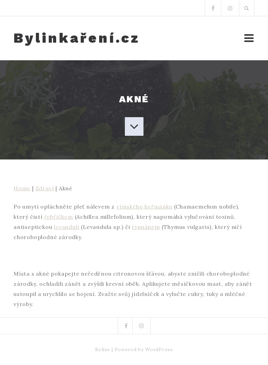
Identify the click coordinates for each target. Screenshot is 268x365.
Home (22, 188)
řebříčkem (58, 216)
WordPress (159, 349)
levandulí (66, 226)
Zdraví (45, 188)
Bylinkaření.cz (77, 38)
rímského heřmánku (144, 206)
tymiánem (146, 226)
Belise (102, 349)
